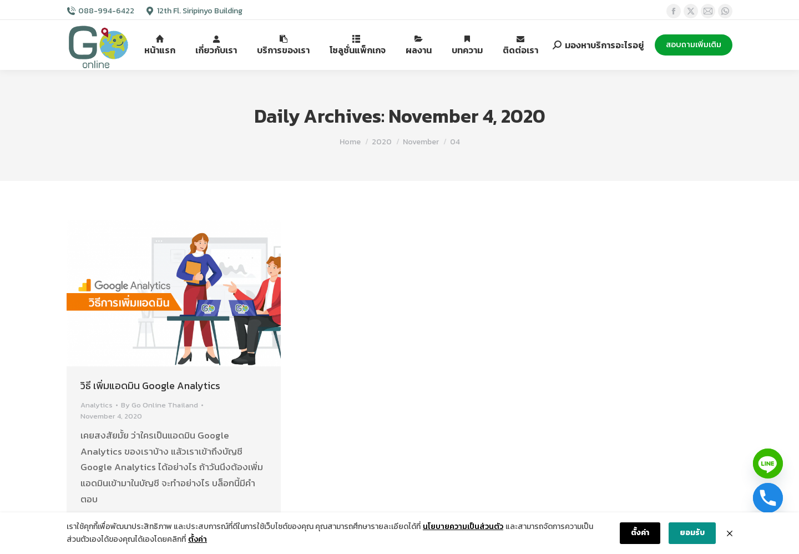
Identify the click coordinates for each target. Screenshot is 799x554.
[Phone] (768, 498)
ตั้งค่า (197, 539)
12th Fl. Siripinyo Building (199, 11)
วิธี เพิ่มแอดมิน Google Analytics (150, 385)
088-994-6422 (106, 11)
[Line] (768, 464)
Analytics (96, 405)
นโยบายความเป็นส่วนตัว (463, 526)
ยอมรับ (692, 532)
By (159, 405)
